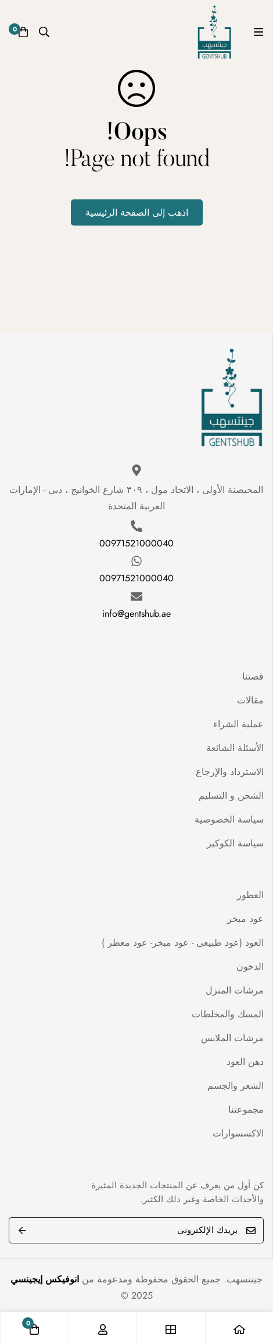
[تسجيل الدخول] (103, 1328)
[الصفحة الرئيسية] (239, 1328)
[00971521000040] (136, 526)
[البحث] (44, 32)
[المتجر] (170, 1328)
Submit (22, 1230)
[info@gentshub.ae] (136, 596)
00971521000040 (136, 543)
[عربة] (23, 32)
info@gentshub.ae (136, 613)
